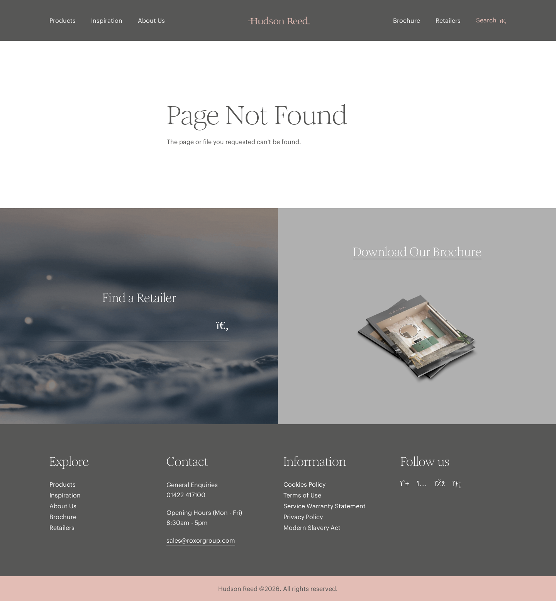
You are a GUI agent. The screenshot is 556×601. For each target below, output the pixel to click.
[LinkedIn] (457, 483)
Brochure (406, 20)
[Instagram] (422, 483)
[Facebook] (440, 483)
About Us (151, 20)
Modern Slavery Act (312, 527)
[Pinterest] (404, 483)
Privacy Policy (303, 517)
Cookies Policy (304, 484)
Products (62, 20)
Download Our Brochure (417, 252)
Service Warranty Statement (324, 506)
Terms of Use (302, 495)
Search (491, 20)
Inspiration (106, 20)
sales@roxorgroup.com (200, 540)
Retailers (448, 20)
